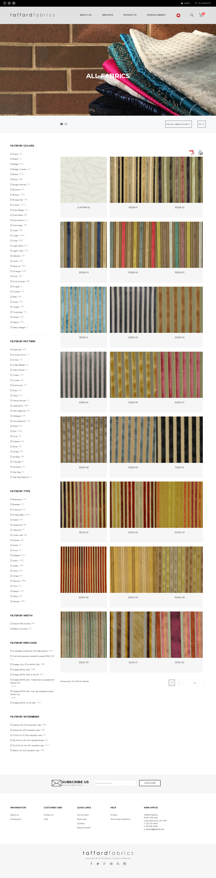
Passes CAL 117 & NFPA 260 (26, 664)
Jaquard (17, 530)
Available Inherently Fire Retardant (30, 651)
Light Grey (18, 251)
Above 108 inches (21, 623)
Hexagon (17, 416)
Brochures (81, 819)
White (16, 317)
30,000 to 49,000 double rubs (28, 745)
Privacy (114, 815)
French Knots (19, 400)
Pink (15, 276)
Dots (15, 390)
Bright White (19, 184)
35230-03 (179, 532)
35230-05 (133, 597)
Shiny (15, 571)
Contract (81, 823)
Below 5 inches (20, 629)
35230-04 (84, 597)
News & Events (83, 828)
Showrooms (15, 819)
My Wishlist (203, 3)
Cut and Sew (83, 815)
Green (16, 235)
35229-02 (133, 337)
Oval (15, 436)
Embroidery (19, 515)
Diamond (17, 385)
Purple (16, 291)
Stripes (16, 457)
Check (16, 375)
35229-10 (179, 467)
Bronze (16, 189)
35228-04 (133, 272)
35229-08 (84, 467)
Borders (16, 504)
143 (194, 683)
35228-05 (179, 272)
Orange (17, 271)
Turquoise (17, 312)
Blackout (17, 499)
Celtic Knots (19, 370)
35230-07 (84, 662)
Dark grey (18, 225)
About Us (14, 815)
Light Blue (18, 245)
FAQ (46, 819)
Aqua (15, 154)
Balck (15, 159)
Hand (15, 519)
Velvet (16, 591)
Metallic (16, 256)
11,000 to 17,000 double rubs (27, 735)
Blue (15, 179)
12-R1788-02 (83, 207)
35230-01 (83, 532)
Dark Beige (18, 210)
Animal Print (19, 355)
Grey (15, 240)
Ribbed (16, 555)
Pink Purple (19, 281)
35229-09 (133, 467)
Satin (15, 560)
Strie (15, 446)
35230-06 (179, 597)
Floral (15, 395)
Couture (17, 509)
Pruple (16, 286)
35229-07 (179, 402)
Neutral (16, 266)
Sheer (15, 565)
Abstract (17, 349)
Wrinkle (17, 467)
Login (185, 3)
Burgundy (18, 199)
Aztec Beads (19, 365)
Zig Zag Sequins (21, 477)
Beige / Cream (20, 169)
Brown (16, 195)
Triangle (17, 461)
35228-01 (133, 207)
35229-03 (179, 337)
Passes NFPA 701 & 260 (24, 703)
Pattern (17, 441)
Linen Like (18, 535)
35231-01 (133, 662)
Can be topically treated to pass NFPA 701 (33, 656)
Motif (15, 426)
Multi (15, 261)
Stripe (16, 451)
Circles (16, 380)
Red (15, 297)
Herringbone (19, 411)
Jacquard (17, 525)
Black (15, 174)
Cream (16, 205)
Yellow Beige (19, 327)
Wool (15, 596)
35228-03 (84, 272)
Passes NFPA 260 (21, 669)
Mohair (16, 540)
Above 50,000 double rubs (26, 730)
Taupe (16, 307)
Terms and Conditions (120, 819)
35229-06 (133, 402)
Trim (15, 586)
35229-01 (83, 337)
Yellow (16, 322)
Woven (16, 601)
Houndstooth (19, 421)
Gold (15, 230)
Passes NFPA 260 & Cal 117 (26, 674)
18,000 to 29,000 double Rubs (28, 740)
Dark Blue (18, 215)
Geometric (18, 405)
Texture (16, 581)
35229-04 (83, 402)
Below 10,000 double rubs (26, 750)
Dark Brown (19, 220)
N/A (15, 431)
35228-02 (179, 207)
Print (15, 550)
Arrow (16, 359)
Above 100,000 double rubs (27, 725)
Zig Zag (17, 472)
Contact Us (49, 815)
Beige (15, 164)
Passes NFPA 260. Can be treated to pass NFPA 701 (31, 693)
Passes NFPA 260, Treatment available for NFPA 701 (32, 681)
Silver (15, 302)
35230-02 (133, 532)
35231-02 (179, 662)
